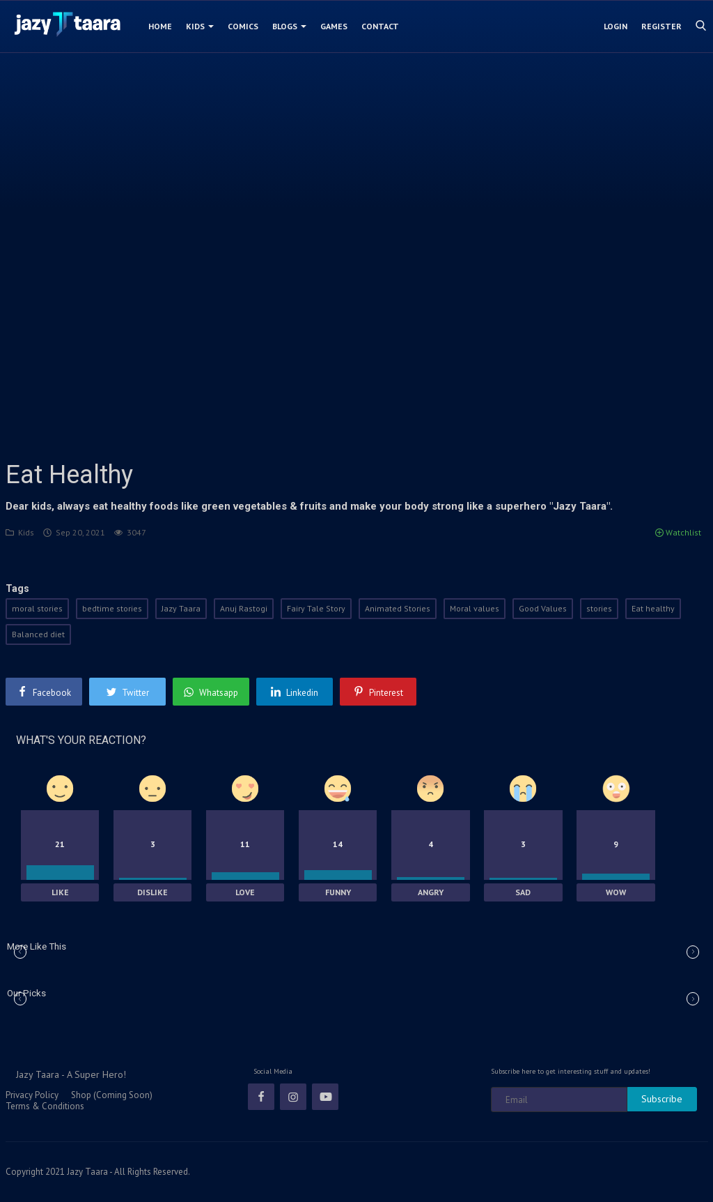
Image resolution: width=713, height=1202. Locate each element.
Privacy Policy (32, 1095)
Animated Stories (397, 608)
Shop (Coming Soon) (111, 1095)
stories (599, 608)
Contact (380, 26)
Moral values (474, 608)
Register (661, 26)
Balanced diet (38, 634)
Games (333, 26)
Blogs (289, 26)
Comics (243, 26)
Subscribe (661, 1099)
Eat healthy (653, 608)
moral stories (37, 608)
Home (160, 26)
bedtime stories (112, 608)
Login (615, 26)
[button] (692, 952)
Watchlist (678, 532)
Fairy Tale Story (316, 608)
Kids (200, 26)
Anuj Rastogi (243, 608)
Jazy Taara (181, 608)
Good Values (543, 608)
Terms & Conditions (45, 1106)
